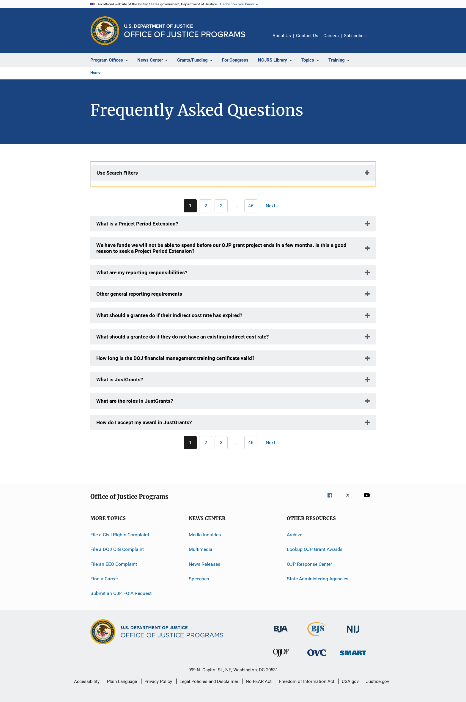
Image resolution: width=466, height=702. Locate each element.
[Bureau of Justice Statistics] (317, 637)
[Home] (184, 30)
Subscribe (353, 35)
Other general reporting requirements (139, 294)
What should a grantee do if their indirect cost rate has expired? (169, 315)
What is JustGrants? (119, 380)
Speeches (199, 579)
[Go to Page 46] (250, 205)
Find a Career (104, 579)
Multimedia (200, 549)
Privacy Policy (158, 681)
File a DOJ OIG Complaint (117, 549)
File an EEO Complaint (113, 564)
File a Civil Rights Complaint (119, 535)
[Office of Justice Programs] (104, 30)
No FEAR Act (259, 681)
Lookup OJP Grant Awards (314, 549)
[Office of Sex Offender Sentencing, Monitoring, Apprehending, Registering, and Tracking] (353, 656)
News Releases (204, 564)
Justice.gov (377, 681)
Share (375, 39)
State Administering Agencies (317, 579)
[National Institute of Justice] (353, 633)
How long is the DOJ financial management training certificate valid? (175, 358)
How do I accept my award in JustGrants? (144, 422)
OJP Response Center (309, 564)
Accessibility (87, 681)
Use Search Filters (117, 173)
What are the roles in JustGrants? (134, 401)
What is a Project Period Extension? (137, 224)
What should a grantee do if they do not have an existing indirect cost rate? (182, 337)
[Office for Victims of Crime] (316, 657)
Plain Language (122, 681)
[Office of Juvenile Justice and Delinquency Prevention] (281, 658)
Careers (331, 35)
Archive (294, 535)
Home (95, 72)
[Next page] (274, 205)
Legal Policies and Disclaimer (209, 681)
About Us (282, 35)
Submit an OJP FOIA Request (121, 593)
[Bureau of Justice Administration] (281, 633)
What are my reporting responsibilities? (141, 272)
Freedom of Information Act (306, 681)
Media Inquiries (205, 535)
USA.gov (350, 681)
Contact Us (307, 35)
